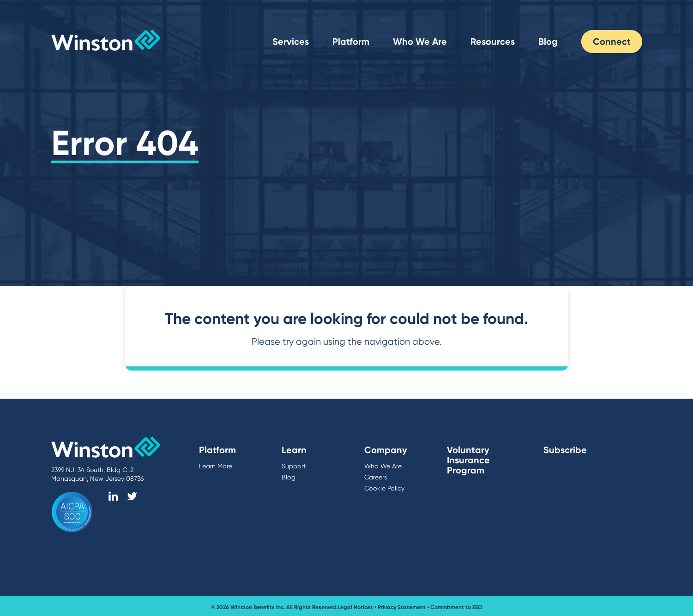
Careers (375, 477)
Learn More (215, 466)
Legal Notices (355, 606)
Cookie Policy (383, 488)
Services (290, 41)
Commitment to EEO (456, 606)
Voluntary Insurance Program (468, 460)
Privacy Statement (402, 606)
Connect (612, 41)
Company (385, 450)
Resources (492, 41)
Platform (350, 41)
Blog (548, 41)
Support (293, 466)
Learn (294, 450)
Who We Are (420, 41)
